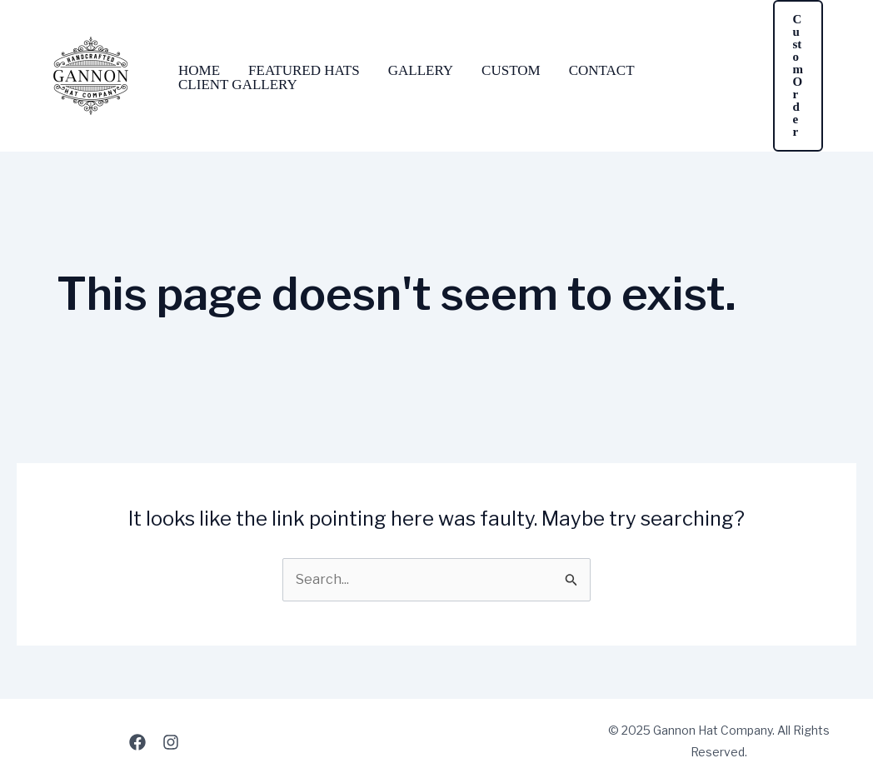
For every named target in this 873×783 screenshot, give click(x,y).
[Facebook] (137, 742)
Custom (511, 70)
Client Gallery (237, 84)
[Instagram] (170, 742)
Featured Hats (304, 70)
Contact (602, 70)
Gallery (420, 70)
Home (199, 70)
